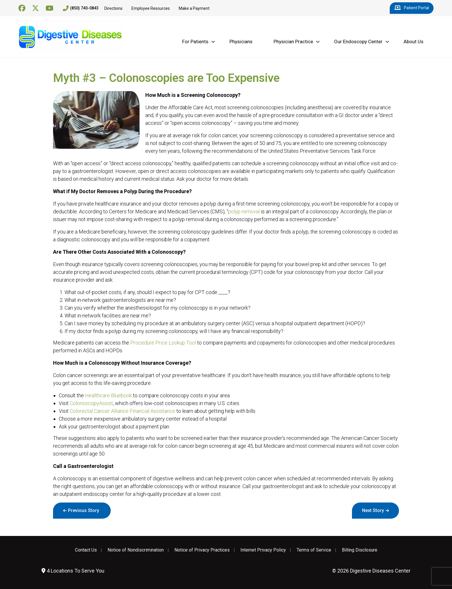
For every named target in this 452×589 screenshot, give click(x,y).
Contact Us (86, 550)
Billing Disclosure (359, 550)
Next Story (373, 510)
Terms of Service (314, 550)
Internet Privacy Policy (263, 550)
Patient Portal (411, 8)
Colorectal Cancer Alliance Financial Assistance (122, 411)
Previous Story (83, 510)
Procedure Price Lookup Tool (163, 343)
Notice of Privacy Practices (202, 550)
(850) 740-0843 (81, 8)
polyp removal (244, 211)
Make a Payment (194, 8)
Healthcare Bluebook (108, 395)
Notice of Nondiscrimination (136, 550)
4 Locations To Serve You (73, 571)
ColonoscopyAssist (91, 403)
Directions (113, 8)
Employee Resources (150, 8)
